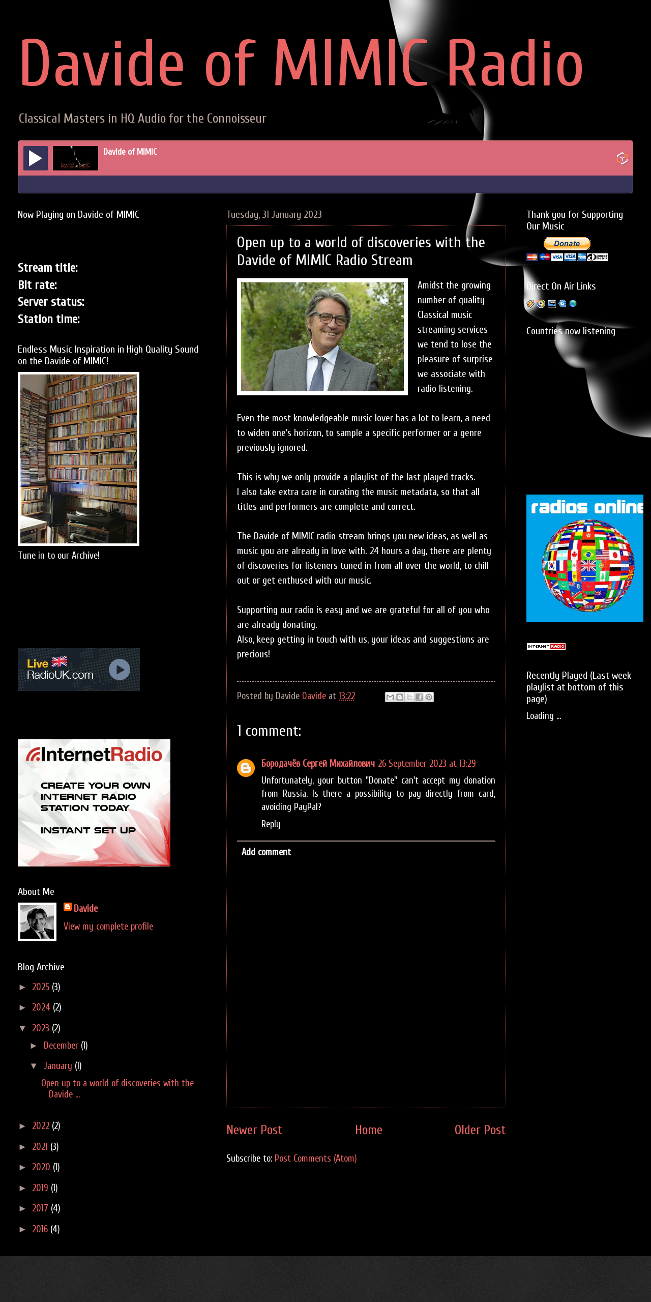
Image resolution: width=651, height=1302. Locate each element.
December (62, 1045)
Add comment (266, 852)
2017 (41, 1208)
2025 (42, 987)
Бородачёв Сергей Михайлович (318, 764)
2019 (41, 1188)
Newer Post (254, 1130)
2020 (42, 1167)
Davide (86, 909)
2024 (42, 1007)
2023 (42, 1028)
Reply (271, 824)
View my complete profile (108, 926)
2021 (41, 1147)
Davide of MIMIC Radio (301, 64)
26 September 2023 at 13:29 (427, 764)
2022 (42, 1126)
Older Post (480, 1130)
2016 (41, 1229)
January (59, 1066)
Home (368, 1130)
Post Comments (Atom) (316, 1158)
